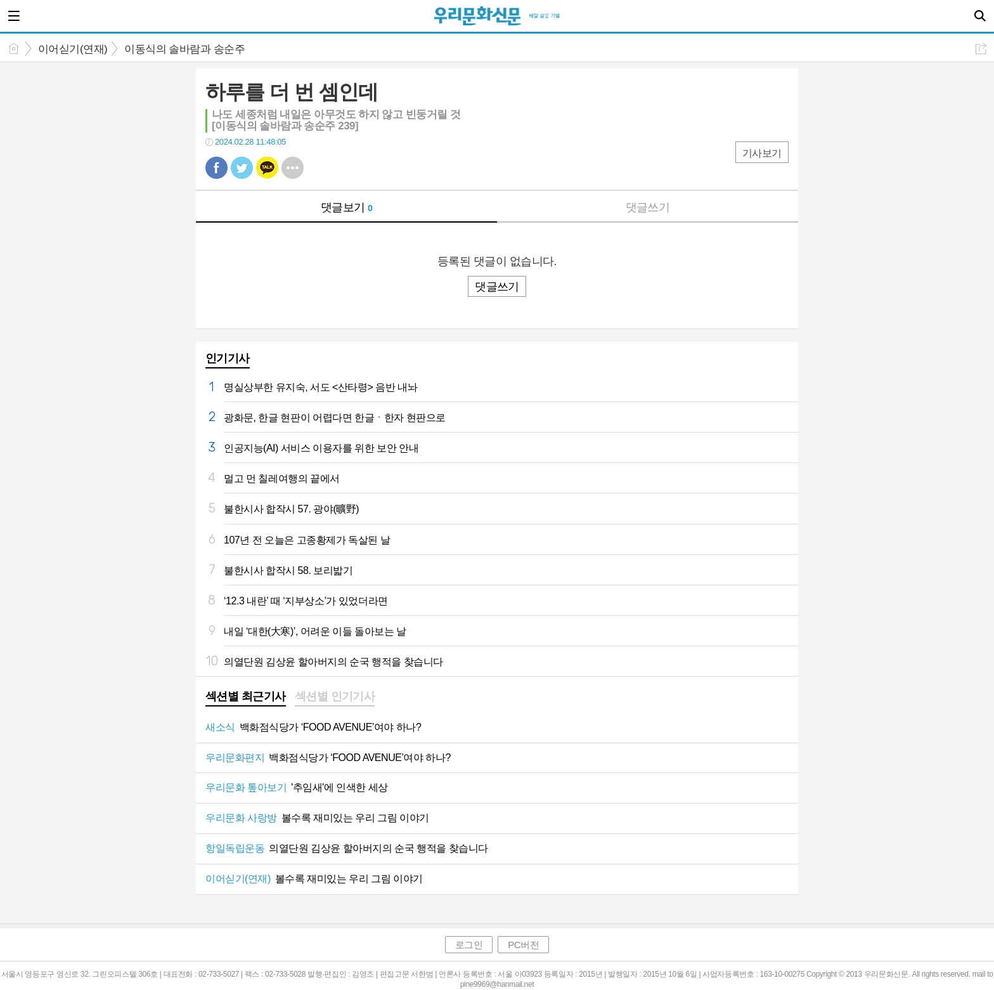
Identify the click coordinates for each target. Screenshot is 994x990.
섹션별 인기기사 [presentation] (335, 696)
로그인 (469, 944)
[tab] (245, 697)
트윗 (242, 168)
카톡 (267, 168)
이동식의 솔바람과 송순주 (184, 49)
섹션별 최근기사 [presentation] (245, 696)
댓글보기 (347, 207)
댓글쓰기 (648, 207)
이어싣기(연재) (72, 49)
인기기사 (227, 358)
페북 (216, 168)
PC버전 (523, 944)
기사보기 (762, 153)
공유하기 (981, 48)
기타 (292, 168)
